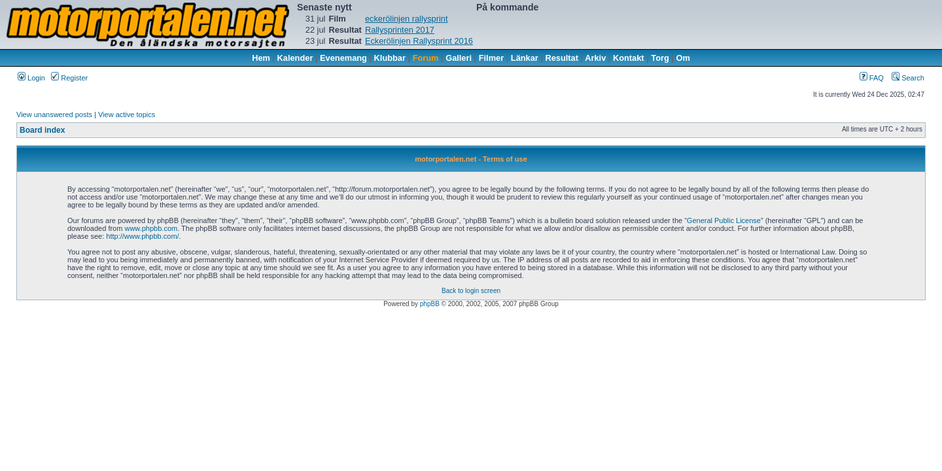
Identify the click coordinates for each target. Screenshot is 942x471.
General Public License (724, 220)
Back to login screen (471, 290)
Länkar (524, 58)
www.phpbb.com (150, 228)
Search (908, 78)
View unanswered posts (54, 114)
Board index (42, 130)
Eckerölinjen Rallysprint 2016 (419, 41)
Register (69, 78)
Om (683, 58)
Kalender (295, 58)
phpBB (430, 303)
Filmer (491, 58)
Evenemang (343, 58)
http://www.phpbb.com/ (142, 236)
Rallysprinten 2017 (399, 30)
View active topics (126, 114)
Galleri (458, 58)
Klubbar (390, 58)
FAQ (872, 78)
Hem (261, 58)
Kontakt (628, 58)
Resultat (562, 58)
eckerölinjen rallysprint (406, 19)
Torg (660, 58)
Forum (426, 58)
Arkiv (595, 58)
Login (31, 78)
